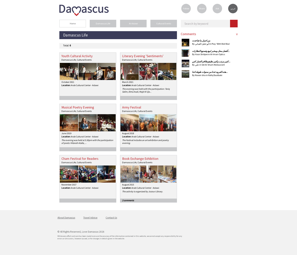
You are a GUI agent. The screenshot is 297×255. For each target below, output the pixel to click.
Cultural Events (163, 23)
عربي (233, 8)
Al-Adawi (133, 23)
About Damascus (66, 217)
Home (73, 23)
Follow (186, 8)
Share (202, 8)
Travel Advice (90, 217)
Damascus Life (103, 23)
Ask (217, 8)
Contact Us (111, 217)
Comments (188, 34)
